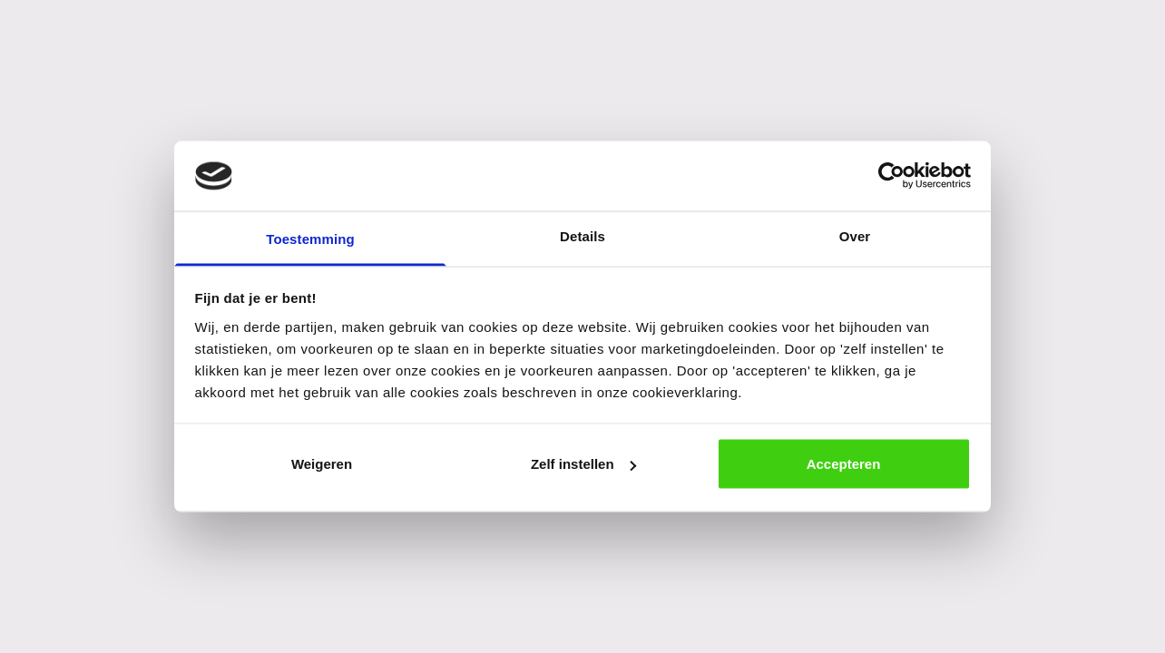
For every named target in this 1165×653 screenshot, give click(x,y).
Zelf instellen (583, 464)
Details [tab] (582, 235)
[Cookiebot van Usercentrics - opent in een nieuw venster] (891, 176)
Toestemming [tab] (310, 238)
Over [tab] (855, 235)
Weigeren (321, 464)
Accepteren (844, 464)
